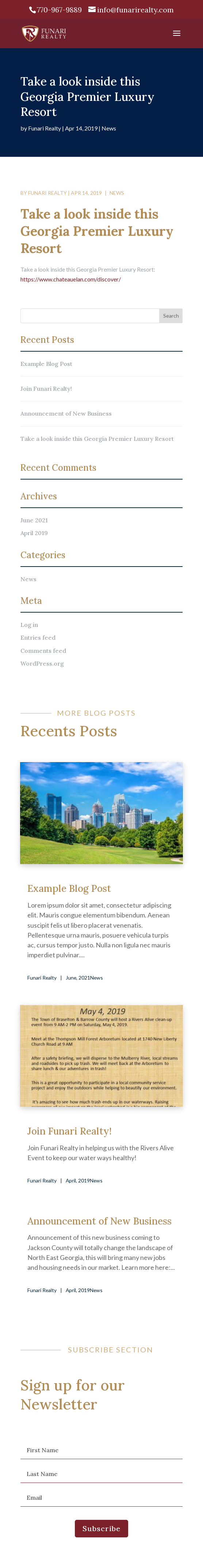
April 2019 (34, 533)
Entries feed (37, 637)
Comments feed (43, 650)
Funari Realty (44, 128)
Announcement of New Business (66, 413)
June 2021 (34, 520)
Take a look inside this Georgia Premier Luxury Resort (97, 438)
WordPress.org (42, 663)
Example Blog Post (46, 363)
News (109, 128)
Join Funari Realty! (46, 388)
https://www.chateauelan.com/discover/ (70, 279)
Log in (29, 624)
